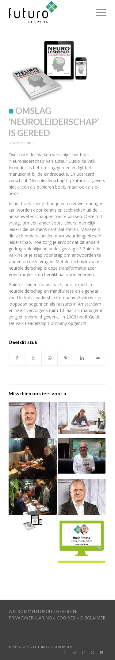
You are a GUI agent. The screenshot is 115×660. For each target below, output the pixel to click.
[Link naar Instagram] (74, 652)
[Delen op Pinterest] (66, 358)
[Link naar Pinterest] (83, 652)
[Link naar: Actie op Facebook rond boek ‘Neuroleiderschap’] (32, 523)
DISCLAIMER (92, 618)
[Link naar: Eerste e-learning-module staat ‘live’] (81, 539)
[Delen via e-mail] (98, 358)
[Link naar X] (92, 652)
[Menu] (98, 12)
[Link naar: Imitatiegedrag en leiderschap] (32, 420)
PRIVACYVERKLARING (30, 618)
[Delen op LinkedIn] (82, 358)
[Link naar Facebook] (65, 652)
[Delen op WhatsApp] (50, 358)
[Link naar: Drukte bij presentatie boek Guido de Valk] (32, 497)
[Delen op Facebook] (17, 358)
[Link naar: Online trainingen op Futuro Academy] (81, 418)
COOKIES (66, 618)
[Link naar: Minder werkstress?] (81, 497)
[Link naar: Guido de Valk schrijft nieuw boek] (32, 458)
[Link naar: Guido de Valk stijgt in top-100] (81, 456)
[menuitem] (98, 12)
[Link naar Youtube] (101, 652)
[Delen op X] (33, 358)
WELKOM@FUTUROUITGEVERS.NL (44, 611)
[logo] (48, 12)
